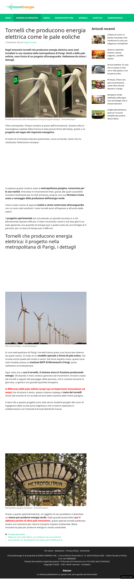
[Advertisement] (46, 165)
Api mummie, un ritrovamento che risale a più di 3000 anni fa (35, 540)
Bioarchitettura (64, 17)
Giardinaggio (118, 18)
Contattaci (86, 564)
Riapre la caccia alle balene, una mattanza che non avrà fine (34, 537)
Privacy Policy (72, 550)
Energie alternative (27, 17)
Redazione (59, 550)
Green (46, 17)
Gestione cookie (127, 577)
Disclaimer (85, 550)
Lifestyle (97, 17)
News (8, 17)
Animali (83, 17)
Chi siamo (48, 550)
